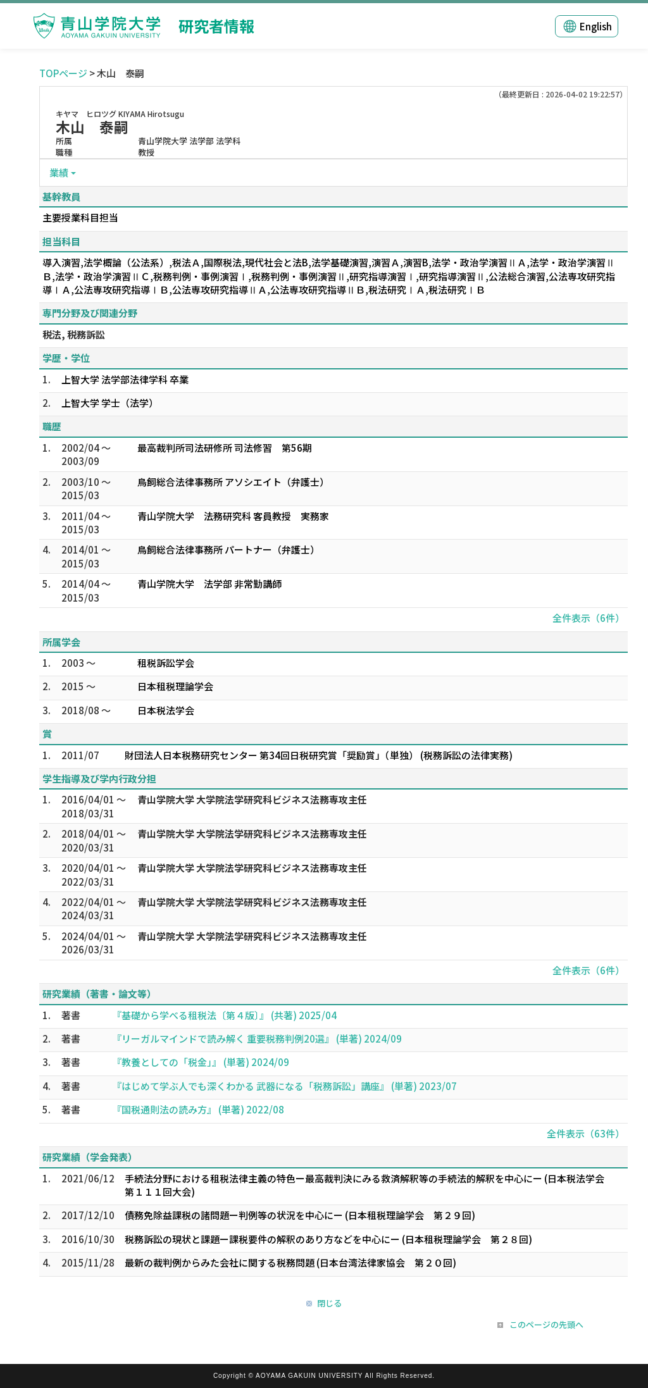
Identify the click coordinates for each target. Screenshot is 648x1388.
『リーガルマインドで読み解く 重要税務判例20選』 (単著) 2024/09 (257, 1038)
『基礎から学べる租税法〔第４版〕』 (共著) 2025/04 (224, 1015)
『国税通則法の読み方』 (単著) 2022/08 (198, 1109)
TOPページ (63, 73)
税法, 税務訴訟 (73, 334)
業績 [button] (58, 172)
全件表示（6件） (588, 617)
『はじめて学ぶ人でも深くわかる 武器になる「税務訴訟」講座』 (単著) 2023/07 (284, 1086)
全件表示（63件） (586, 1133)
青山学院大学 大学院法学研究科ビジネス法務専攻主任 (252, 799)
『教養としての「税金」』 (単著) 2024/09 (200, 1062)
